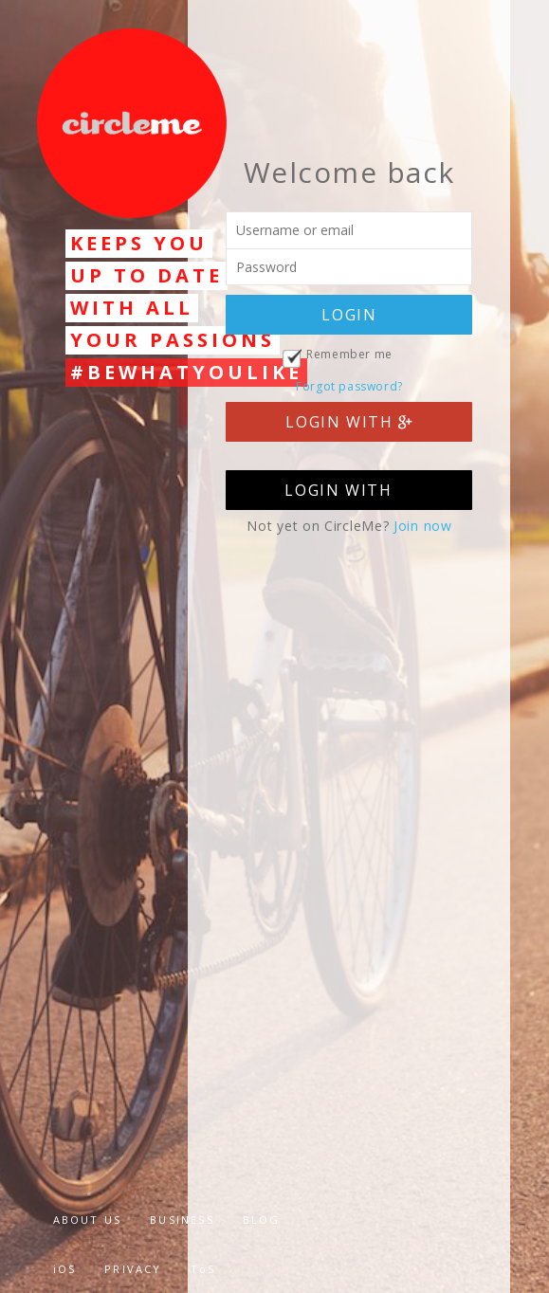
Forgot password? (349, 386)
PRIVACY (132, 1269)
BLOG (262, 1219)
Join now (422, 526)
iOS (65, 1269)
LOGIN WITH (348, 421)
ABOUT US (87, 1219)
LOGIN (348, 314)
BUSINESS (182, 1219)
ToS (203, 1269)
